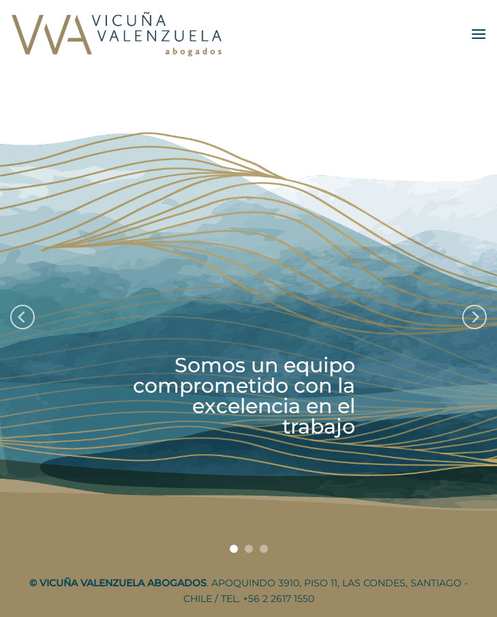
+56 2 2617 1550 (278, 598)
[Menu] (478, 33)
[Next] (474, 317)
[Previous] (22, 317)
